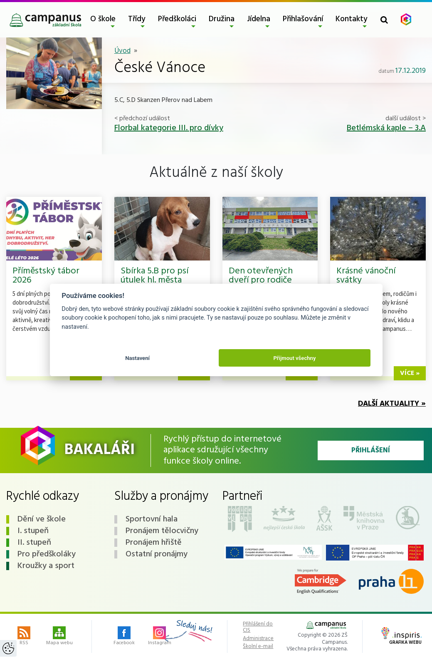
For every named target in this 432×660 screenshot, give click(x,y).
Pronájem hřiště (154, 542)
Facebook (124, 636)
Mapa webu (59, 636)
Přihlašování (303, 19)
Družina (222, 19)
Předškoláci (177, 19)
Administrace (258, 639)
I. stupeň (33, 531)
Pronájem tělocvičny (162, 531)
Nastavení (137, 358)
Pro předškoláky (46, 554)
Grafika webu (401, 636)
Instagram (159, 636)
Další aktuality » (392, 403)
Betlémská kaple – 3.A (386, 128)
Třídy (137, 19)
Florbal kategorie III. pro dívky (168, 128)
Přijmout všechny (294, 358)
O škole (103, 19)
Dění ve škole (41, 519)
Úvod (122, 51)
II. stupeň (34, 542)
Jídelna (258, 19)
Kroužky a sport (45, 566)
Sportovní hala (152, 519)
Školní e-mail (258, 647)
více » (410, 373)
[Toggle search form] (384, 19)
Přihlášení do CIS (258, 627)
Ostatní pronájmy (157, 554)
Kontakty (352, 19)
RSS (23, 636)
